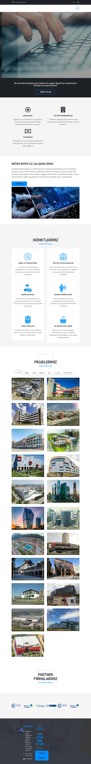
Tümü (18, 373)
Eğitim (42, 373)
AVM (34, 373)
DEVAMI (19, 183)
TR (73, 2)
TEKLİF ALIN (45, 92)
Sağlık (27, 373)
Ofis (49, 373)
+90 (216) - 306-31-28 (19, 2)
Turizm (57, 373)
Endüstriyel (68, 373)
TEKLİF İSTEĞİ (42, 755)
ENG (78, 2)
